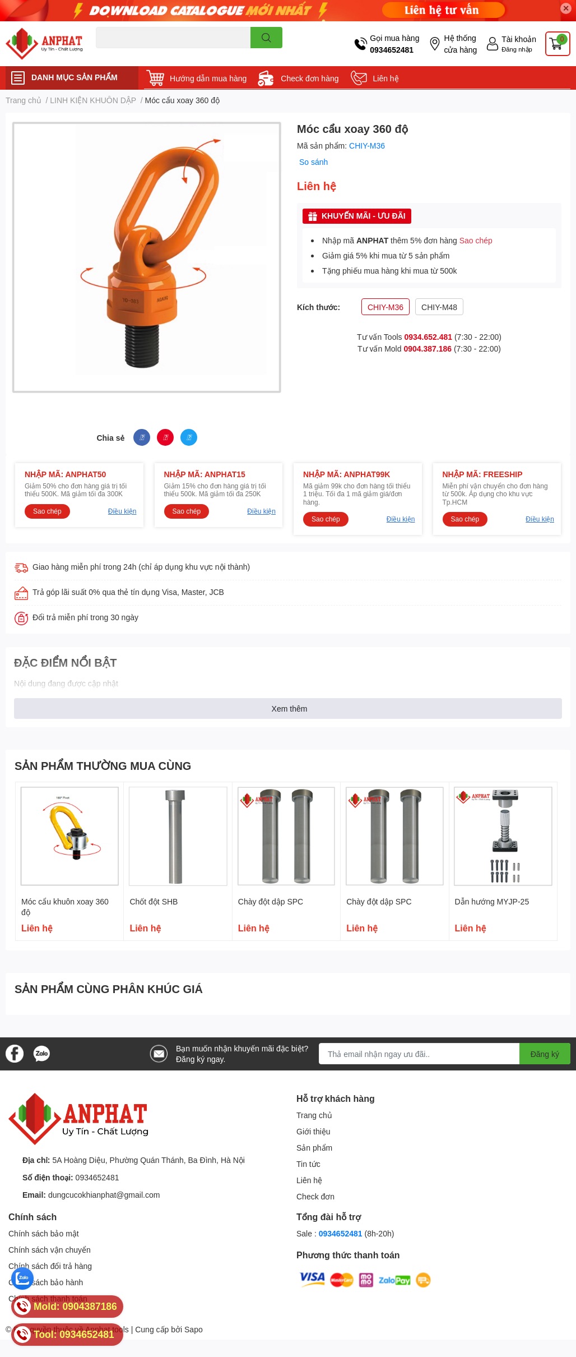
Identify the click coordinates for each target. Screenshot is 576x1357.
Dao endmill (113, 54)
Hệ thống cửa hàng (460, 43)
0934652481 (392, 49)
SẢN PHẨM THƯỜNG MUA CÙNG (103, 765)
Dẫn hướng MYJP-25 (492, 901)
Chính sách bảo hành (45, 1282)
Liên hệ (386, 78)
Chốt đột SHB (153, 901)
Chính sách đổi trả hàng (50, 1266)
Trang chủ (314, 1115)
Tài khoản (518, 39)
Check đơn (315, 1196)
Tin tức (308, 1164)
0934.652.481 (428, 336)
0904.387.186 (427, 348)
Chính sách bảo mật (43, 1233)
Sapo (193, 1329)
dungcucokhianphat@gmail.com (104, 1194)
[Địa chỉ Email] (444, 1053)
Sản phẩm (314, 1147)
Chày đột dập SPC (270, 901)
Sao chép (476, 240)
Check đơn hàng (309, 78)
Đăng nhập (516, 49)
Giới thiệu (313, 1131)
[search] (266, 37)
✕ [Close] (566, 8)
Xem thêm (290, 708)
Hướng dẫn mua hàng (208, 78)
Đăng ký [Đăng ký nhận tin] (545, 1054)
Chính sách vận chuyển (49, 1249)
